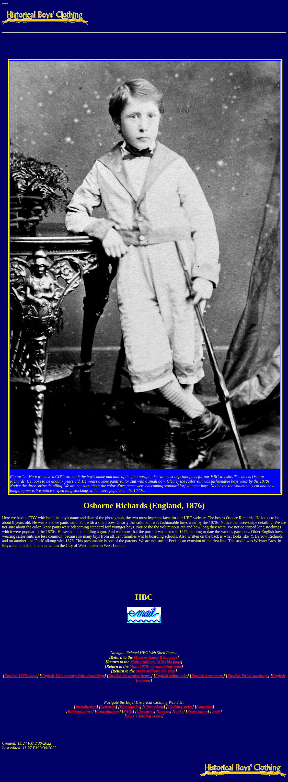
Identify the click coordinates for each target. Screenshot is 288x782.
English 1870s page (20, 676)
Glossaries (145, 711)
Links (178, 711)
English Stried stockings (247, 676)
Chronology (154, 707)
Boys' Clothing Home (144, 716)
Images (164, 711)
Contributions (108, 711)
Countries (204, 707)
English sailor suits (171, 676)
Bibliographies (79, 711)
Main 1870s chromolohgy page (156, 666)
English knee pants (207, 676)
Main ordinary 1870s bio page (155, 662)
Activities (108, 707)
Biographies (130, 707)
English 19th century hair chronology (73, 676)
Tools (216, 711)
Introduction (86, 707)
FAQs (128, 711)
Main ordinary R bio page (156, 657)
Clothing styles (179, 707)
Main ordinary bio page (156, 671)
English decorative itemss (129, 676)
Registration (197, 711)
